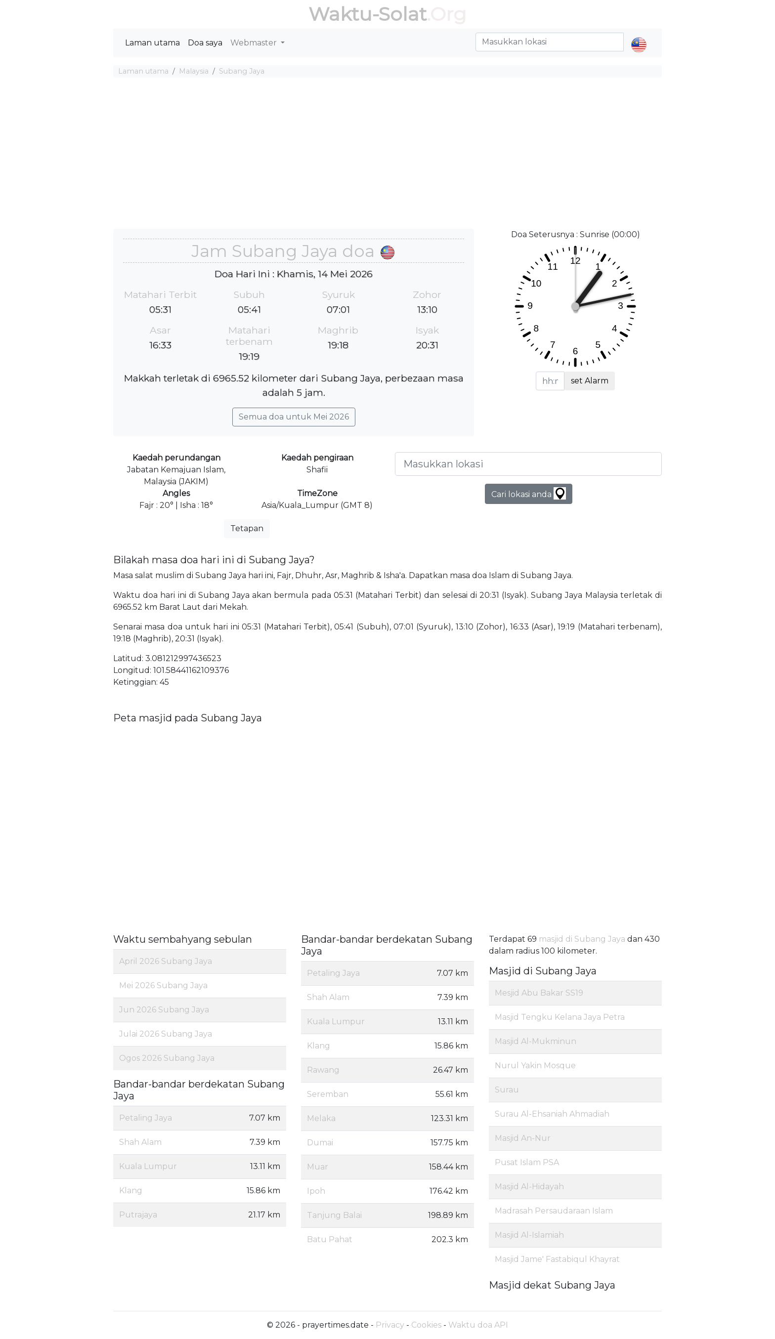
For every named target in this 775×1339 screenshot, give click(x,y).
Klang (130, 1190)
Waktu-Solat (367, 14)
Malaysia (194, 71)
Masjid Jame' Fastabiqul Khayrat (557, 1259)
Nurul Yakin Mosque (535, 1065)
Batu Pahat (329, 1239)
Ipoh (316, 1191)
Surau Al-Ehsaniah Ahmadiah (552, 1114)
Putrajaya (138, 1214)
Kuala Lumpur (148, 1166)
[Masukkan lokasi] (528, 464)
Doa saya (205, 42)
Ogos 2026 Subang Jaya (167, 1058)
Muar (317, 1167)
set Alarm (589, 380)
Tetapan (246, 528)
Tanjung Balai (334, 1215)
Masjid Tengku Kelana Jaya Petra (560, 1017)
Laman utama (152, 42)
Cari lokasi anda (528, 493)
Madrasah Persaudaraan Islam (554, 1210)
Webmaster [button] (254, 42)
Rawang (323, 1070)
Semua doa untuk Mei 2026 (294, 416)
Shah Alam (140, 1142)
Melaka (321, 1118)
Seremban (327, 1094)
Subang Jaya (241, 71)
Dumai (320, 1142)
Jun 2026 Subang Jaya (164, 1009)
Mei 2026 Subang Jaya (163, 985)
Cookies (426, 1325)
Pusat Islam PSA (527, 1162)
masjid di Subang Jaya (582, 939)
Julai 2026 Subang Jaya (165, 1034)
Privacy (390, 1325)
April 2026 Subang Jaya (165, 961)
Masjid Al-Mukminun (535, 1041)
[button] (639, 37)
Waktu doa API (478, 1325)
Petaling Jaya (145, 1118)
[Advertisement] (387, 154)
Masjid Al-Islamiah (529, 1235)
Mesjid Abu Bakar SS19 (539, 993)
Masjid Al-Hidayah (529, 1186)
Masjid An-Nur (523, 1138)
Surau (507, 1089)
